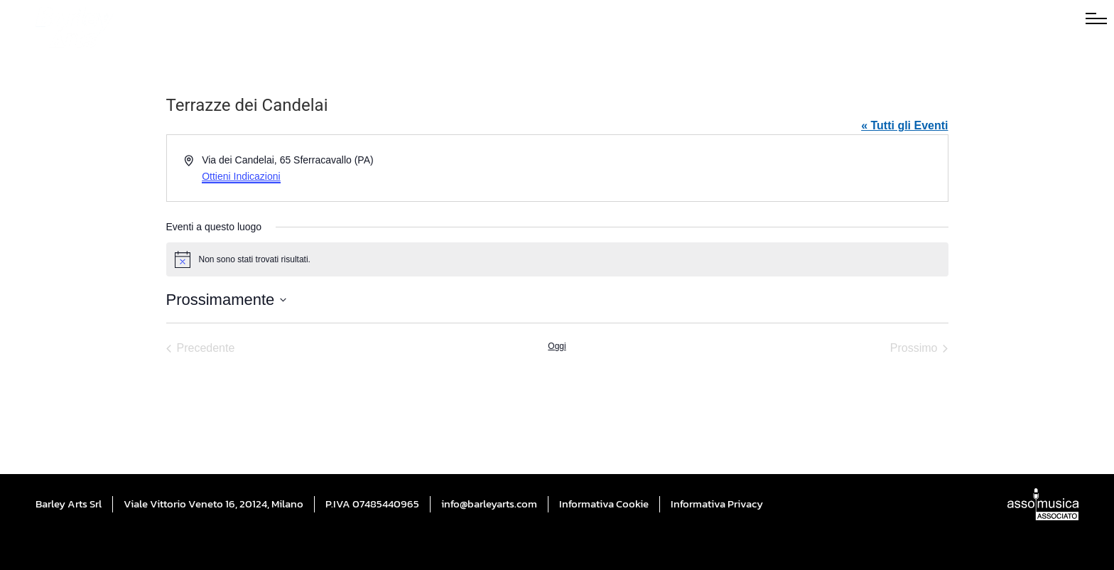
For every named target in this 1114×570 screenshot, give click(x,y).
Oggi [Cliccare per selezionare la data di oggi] (557, 346)
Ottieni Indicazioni (241, 176)
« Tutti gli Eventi (904, 125)
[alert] (557, 259)
